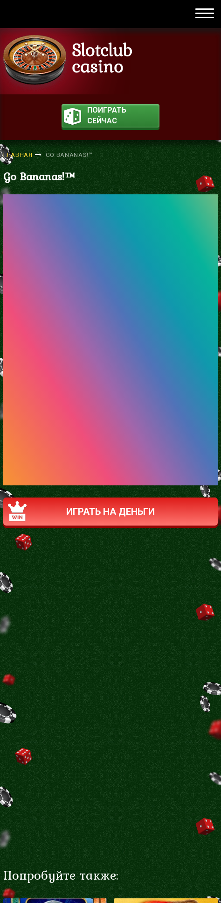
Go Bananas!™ (69, 154)
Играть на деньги (81, 511)
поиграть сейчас (95, 117)
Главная (18, 154)
